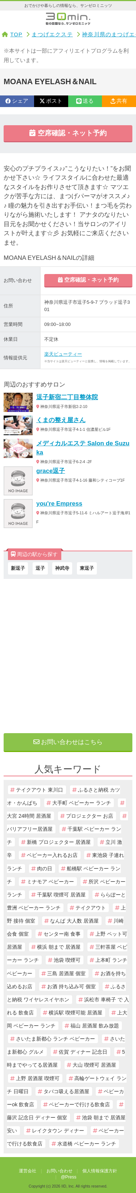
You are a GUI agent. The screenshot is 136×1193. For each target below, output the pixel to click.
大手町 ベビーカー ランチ (81, 803)
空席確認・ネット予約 (67, 133)
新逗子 (18, 568)
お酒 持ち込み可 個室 (71, 986)
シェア (16, 101)
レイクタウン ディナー (58, 1130)
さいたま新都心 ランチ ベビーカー (55, 1039)
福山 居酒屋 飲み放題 (94, 1026)
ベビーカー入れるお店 (52, 855)
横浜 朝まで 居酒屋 (59, 947)
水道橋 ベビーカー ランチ (86, 1144)
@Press (69, 1177)
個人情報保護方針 (99, 1170)
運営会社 (27, 1170)
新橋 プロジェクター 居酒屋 (59, 842)
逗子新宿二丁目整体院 (67, 397)
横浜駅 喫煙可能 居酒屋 (75, 1013)
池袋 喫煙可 (67, 960)
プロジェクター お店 (89, 816)
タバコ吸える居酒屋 (66, 1091)
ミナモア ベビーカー (50, 881)
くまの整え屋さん (61, 420)
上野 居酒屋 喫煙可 (37, 1078)
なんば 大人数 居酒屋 (74, 921)
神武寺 (62, 568)
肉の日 (44, 868)
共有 (119, 101)
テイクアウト (90, 908)
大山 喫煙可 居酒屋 (94, 1065)
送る (85, 101)
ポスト (51, 101)
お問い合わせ (59, 1170)
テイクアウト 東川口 (39, 790)
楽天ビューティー (63, 354)
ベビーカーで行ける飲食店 (79, 1104)
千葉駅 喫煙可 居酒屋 (61, 895)
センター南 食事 (62, 934)
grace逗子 (50, 470)
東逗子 (87, 568)
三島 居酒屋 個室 (66, 973)
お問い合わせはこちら (68, 742)
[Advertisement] (68, 654)
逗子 (40, 568)
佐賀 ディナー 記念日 (83, 1052)
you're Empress (59, 503)
